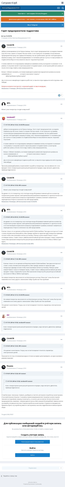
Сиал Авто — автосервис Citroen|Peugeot (32, 13)
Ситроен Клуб (9, 2)
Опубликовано (16, 47)
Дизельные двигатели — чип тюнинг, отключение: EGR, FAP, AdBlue (32, 19)
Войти (32, 455)
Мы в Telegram (33, 25)
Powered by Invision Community (32, 484)
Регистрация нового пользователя (32, 442)
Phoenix (10, 366)
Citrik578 (9, 36)
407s (8, 103)
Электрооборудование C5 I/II (21, 38)
